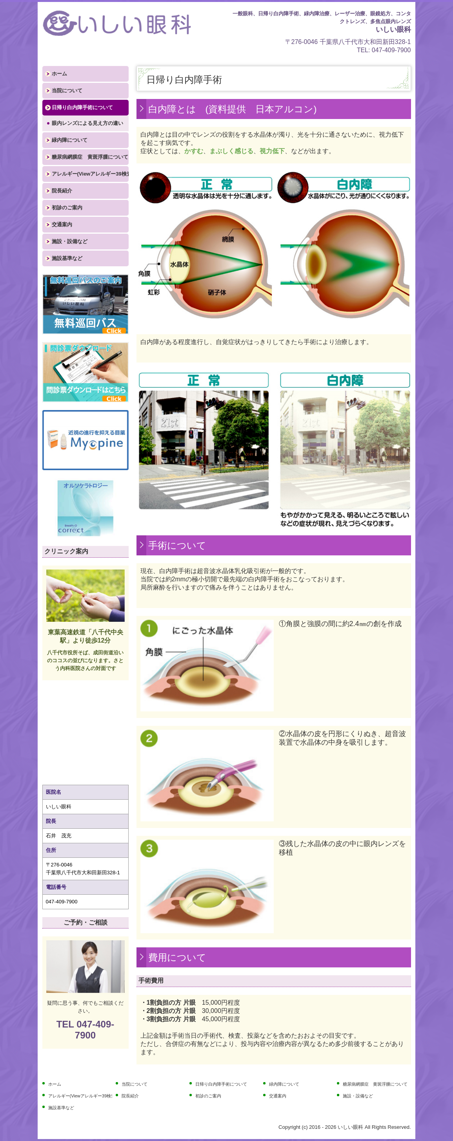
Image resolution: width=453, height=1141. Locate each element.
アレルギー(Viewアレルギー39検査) (90, 174)
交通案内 (62, 224)
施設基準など (67, 258)
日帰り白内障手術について (82, 107)
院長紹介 (62, 191)
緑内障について (69, 140)
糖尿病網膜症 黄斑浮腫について (90, 157)
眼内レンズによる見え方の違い (87, 123)
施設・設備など (69, 241)
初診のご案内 (67, 208)
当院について (67, 90)
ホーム (59, 74)
